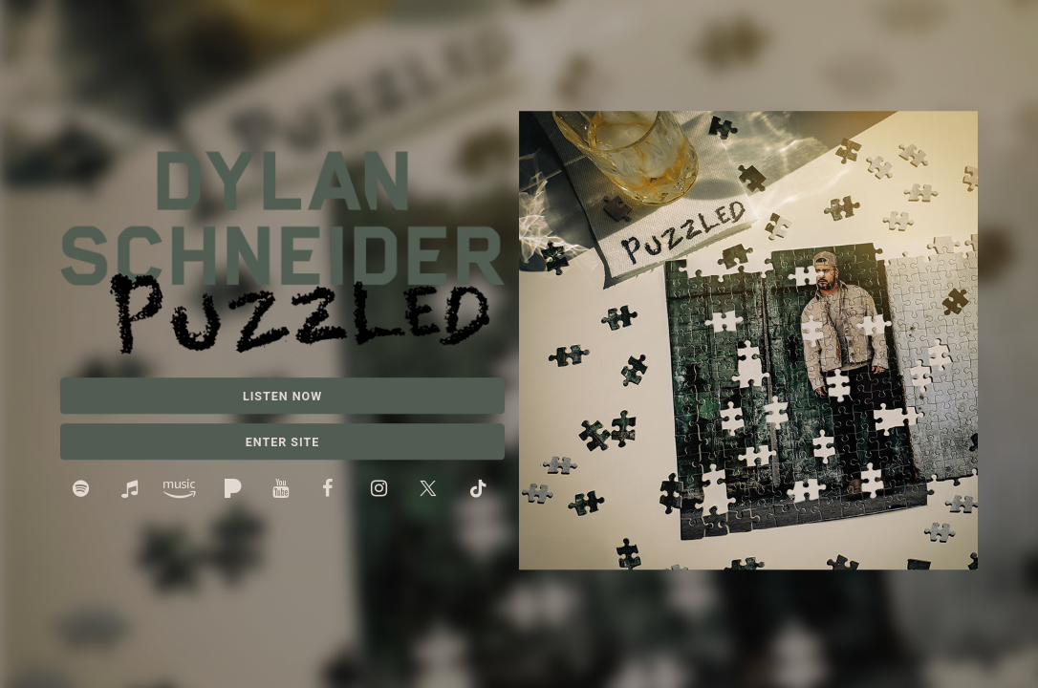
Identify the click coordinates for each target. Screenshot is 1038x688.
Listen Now (282, 396)
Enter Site (283, 442)
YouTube (284, 491)
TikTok (480, 491)
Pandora (236, 491)
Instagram (383, 491)
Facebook (334, 491)
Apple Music (133, 491)
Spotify (85, 491)
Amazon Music (184, 491)
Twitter (431, 491)
